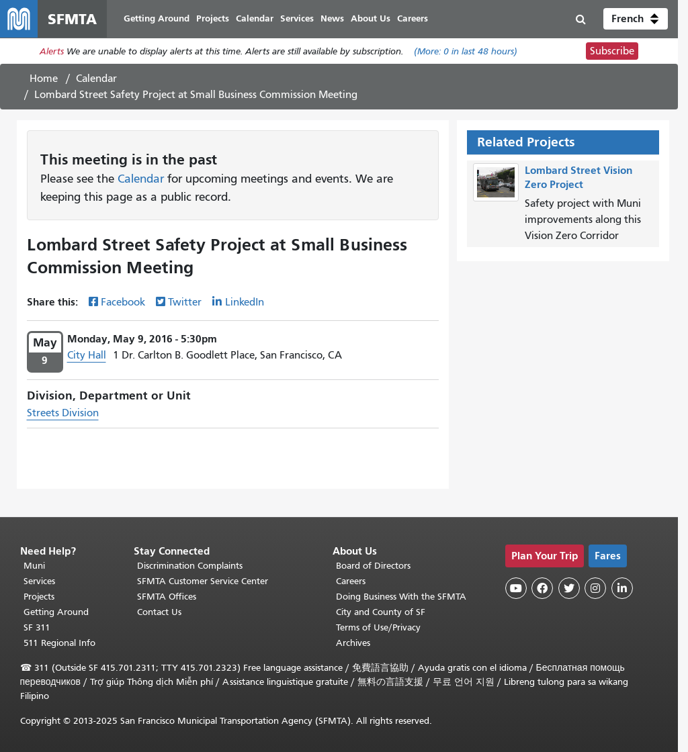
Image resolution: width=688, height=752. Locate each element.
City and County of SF (380, 612)
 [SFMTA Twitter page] (569, 588)
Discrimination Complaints (190, 565)
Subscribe (612, 51)
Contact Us (159, 612)
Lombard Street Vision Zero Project (578, 177)
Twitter (185, 302)
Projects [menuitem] (212, 18)
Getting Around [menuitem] (156, 18)
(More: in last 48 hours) (465, 51)
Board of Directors (373, 565)
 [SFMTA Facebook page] (542, 588)
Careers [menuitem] (412, 18)
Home (44, 79)
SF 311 (37, 627)
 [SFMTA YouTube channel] (516, 588)
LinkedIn (244, 302)
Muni (34, 565)
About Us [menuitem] (370, 18)
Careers (351, 581)
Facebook (123, 302)
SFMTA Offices (166, 596)
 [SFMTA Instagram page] (595, 588)
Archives (353, 643)
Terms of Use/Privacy (378, 627)
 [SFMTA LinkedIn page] (622, 588)
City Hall (86, 355)
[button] (635, 19)
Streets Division (63, 413)
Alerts (52, 51)
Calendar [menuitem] (254, 18)
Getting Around (56, 612)
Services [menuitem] (297, 18)
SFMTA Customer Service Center (202, 581)
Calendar (96, 79)
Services (39, 581)
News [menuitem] (332, 18)
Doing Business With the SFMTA (401, 596)
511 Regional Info (59, 643)
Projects (39, 596)
